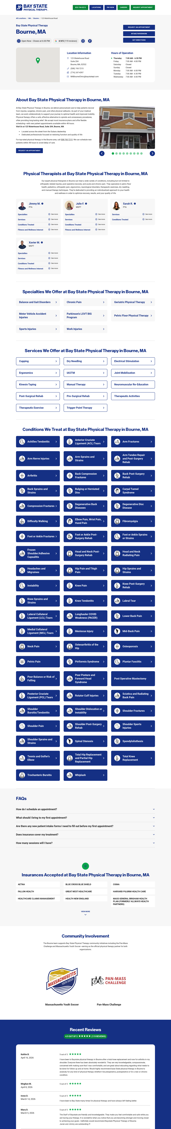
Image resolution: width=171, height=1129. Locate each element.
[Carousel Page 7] (134, 153)
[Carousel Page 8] (138, 153)
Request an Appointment (139, 27)
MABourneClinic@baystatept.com (85, 76)
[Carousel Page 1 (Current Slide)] (113, 153)
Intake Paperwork (135, 33)
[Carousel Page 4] (123, 153)
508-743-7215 (67, 140)
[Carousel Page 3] (120, 153)
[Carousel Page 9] (141, 153)
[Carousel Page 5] (127, 153)
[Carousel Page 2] (116, 153)
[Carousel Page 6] (131, 153)
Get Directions (134, 39)
